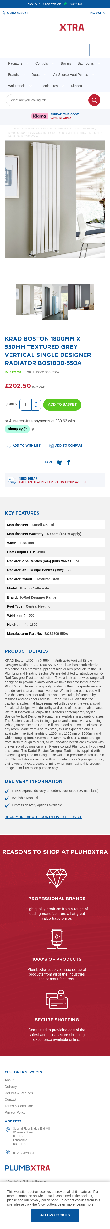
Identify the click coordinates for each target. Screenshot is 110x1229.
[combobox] (50, 100)
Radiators (31, 128)
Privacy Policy (15, 1112)
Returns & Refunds (19, 1093)
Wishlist (68, 54)
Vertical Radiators (82, 128)
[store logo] (55, 30)
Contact (10, 1099)
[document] (55, 1205)
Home (17, 128)
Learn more (85, 1204)
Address (13, 1121)
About (9, 1080)
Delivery (11, 1087)
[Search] (94, 100)
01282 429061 (17, 12)
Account (25, 54)
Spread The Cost (64, 116)
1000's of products (56, 959)
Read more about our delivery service (43, 817)
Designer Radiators (53, 128)
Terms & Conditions (19, 1106)
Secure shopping (57, 1020)
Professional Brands (57, 899)
